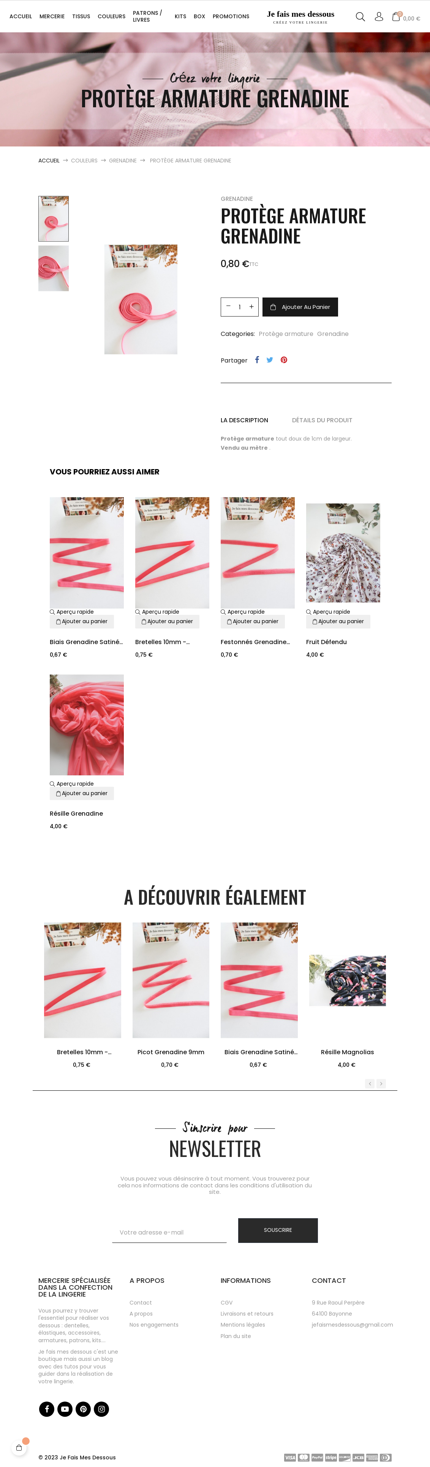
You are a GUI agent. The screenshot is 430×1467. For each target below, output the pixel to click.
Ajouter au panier (300, 307)
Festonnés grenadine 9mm (253, 643)
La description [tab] (244, 420)
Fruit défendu (326, 642)
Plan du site (236, 1336)
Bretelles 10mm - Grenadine (160, 643)
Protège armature (286, 333)
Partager (257, 360)
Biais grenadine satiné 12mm (84, 643)
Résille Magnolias (347, 1052)
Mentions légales (243, 1325)
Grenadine (237, 199)
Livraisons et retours (247, 1313)
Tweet (269, 360)
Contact (141, 1302)
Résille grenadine (76, 813)
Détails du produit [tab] (322, 420)
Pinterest (284, 360)
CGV (226, 1302)
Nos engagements (154, 1325)
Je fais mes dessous (300, 17)
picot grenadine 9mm (171, 1052)
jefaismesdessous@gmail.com (352, 1325)
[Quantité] (240, 307)
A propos (141, 1313)
